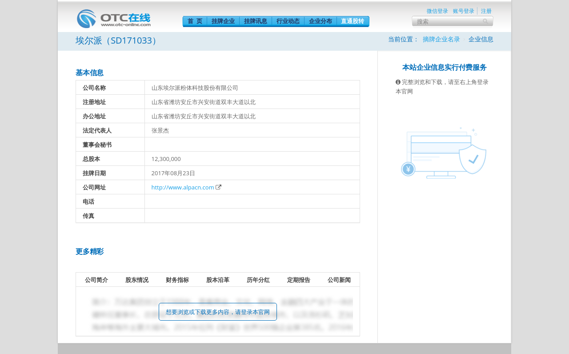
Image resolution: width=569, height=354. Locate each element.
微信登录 (437, 11)
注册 (486, 11)
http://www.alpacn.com (183, 187)
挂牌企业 (223, 21)
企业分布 (320, 21)
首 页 (195, 21)
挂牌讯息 (255, 21)
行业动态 (288, 21)
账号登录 (463, 11)
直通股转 (352, 21)
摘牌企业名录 (441, 39)
